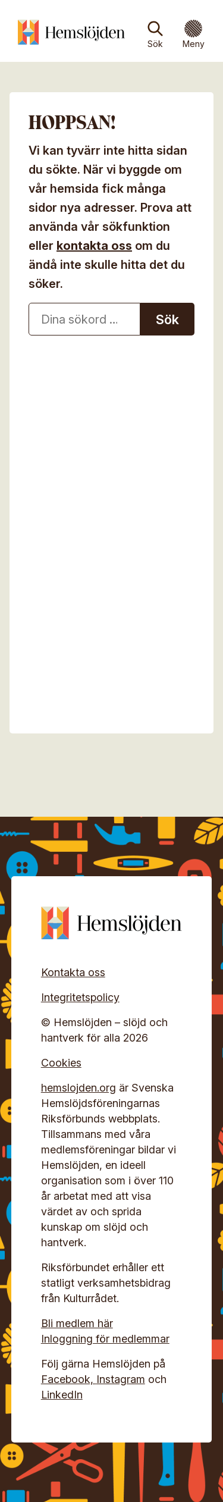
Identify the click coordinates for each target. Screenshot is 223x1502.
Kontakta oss (73, 972)
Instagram (120, 1379)
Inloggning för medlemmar (105, 1338)
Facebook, (68, 1379)
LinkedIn (62, 1394)
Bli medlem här (77, 1323)
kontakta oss (94, 246)
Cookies (61, 1062)
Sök (155, 44)
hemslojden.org (78, 1087)
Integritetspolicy (80, 997)
